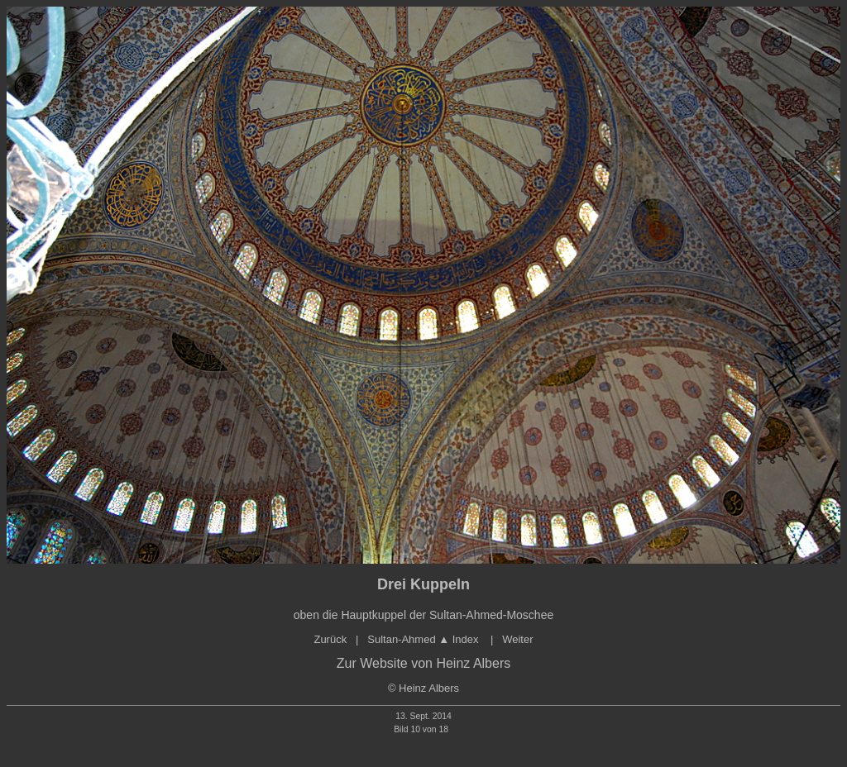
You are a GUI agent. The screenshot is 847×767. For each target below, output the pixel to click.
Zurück (330, 639)
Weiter (517, 639)
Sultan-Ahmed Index (424, 639)
